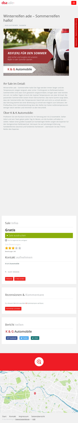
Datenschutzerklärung (76, 27)
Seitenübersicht (38, 416)
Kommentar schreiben (13, 308)
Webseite (9, 279)
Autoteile (22, 25)
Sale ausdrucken (17, 235)
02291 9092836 (13, 272)
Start (4, 416)
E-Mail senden (19, 279)
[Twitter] (24, 338)
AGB (33, 419)
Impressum (76, 42)
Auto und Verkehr (11, 25)
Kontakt (12, 416)
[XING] (35, 338)
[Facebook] (11, 338)
